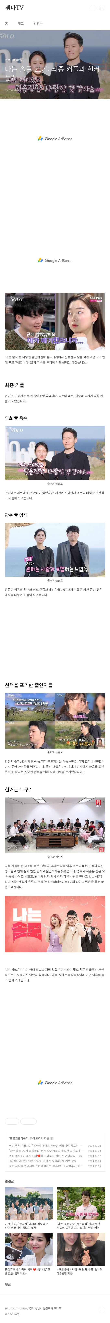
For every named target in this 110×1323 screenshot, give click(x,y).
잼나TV (14, 8)
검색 (93, 8)
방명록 (38, 23)
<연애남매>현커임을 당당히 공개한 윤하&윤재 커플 (40, 1161)
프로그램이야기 (19, 1138)
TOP (102, 1310)
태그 (21, 23)
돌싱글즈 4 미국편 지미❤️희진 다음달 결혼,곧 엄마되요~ (43, 1156)
